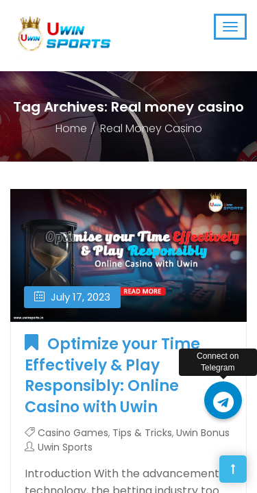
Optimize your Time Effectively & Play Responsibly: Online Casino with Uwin (112, 375)
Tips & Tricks (142, 433)
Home (71, 128)
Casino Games (73, 433)
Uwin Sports (65, 447)
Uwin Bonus (203, 433)
